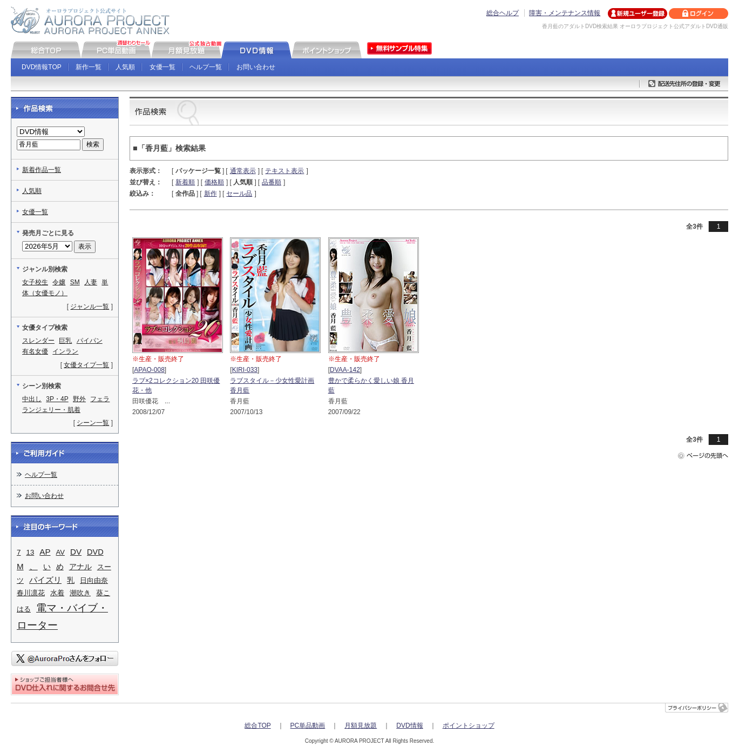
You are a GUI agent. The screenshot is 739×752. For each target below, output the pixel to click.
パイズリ (45, 580)
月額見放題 (360, 725)
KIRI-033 (244, 370)
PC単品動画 (308, 725)
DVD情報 (409, 725)
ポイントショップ (468, 725)
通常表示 (243, 171)
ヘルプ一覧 (205, 67)
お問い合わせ (255, 67)
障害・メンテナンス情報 (564, 13)
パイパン (90, 340)
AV (60, 552)
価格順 (214, 182)
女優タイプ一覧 (86, 365)
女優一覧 (162, 67)
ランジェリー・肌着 (51, 410)
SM (75, 282)
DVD (95, 552)
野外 (79, 399)
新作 (210, 193)
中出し (32, 399)
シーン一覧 (93, 423)
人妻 (90, 282)
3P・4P (57, 399)
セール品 (239, 193)
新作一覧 (88, 67)
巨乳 (65, 340)
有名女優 (35, 351)
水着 (57, 593)
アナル (80, 567)
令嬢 (58, 282)
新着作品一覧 (41, 170)
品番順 (271, 182)
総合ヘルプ (502, 13)
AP (44, 551)
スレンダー (38, 340)
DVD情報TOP (42, 67)
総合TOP (257, 725)
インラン (65, 351)
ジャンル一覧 (89, 306)
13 (30, 552)
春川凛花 (31, 593)
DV (76, 551)
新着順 (185, 182)
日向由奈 (94, 580)
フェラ (100, 399)
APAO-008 (149, 370)
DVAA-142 (345, 370)
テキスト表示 (284, 171)
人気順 (125, 67)
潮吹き (80, 593)
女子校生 (35, 282)
